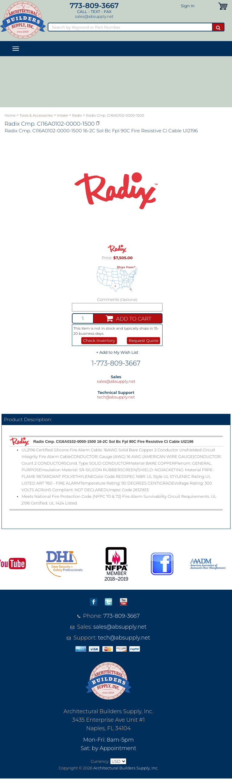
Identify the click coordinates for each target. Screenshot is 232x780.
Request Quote (143, 340)
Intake (62, 115)
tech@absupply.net (116, 397)
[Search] (130, 27)
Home (10, 115)
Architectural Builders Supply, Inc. (125, 767)
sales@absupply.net (94, 16)
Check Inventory (99, 340)
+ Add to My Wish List (117, 352)
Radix (77, 115)
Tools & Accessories (36, 115)
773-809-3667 (94, 5)
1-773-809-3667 (116, 363)
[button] (222, 5)
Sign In (188, 5)
